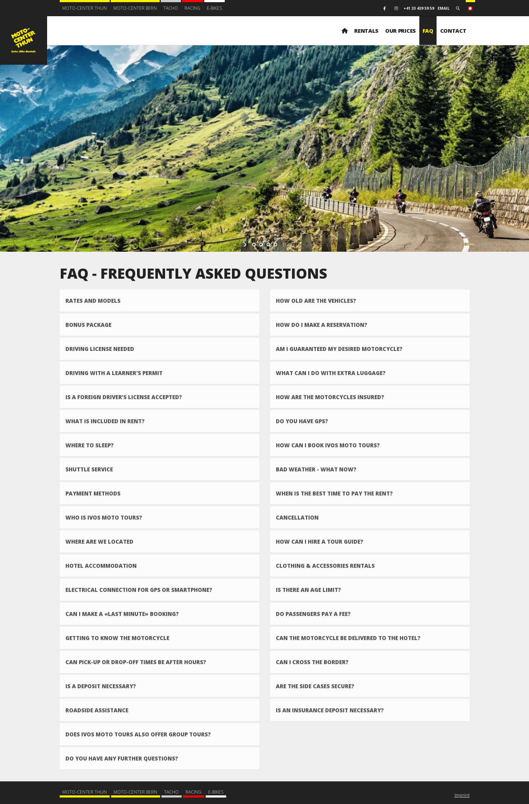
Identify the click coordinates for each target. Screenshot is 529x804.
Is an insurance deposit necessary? (330, 710)
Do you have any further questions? (121, 758)
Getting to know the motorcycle (117, 637)
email (444, 8)
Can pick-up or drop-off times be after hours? (135, 662)
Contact (453, 30)
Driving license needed (99, 348)
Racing (192, 8)
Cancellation (297, 517)
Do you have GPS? (302, 421)
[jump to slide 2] (261, 244)
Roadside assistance (96, 710)
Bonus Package (88, 324)
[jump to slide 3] (268, 244)
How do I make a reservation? (321, 324)
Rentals (366, 30)
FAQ (428, 30)
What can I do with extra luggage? (331, 372)
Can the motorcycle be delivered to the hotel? (348, 637)
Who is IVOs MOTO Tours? (103, 517)
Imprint (462, 795)
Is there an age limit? (308, 589)
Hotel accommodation (101, 565)
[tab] (159, 300)
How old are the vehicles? (316, 300)
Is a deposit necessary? (100, 686)
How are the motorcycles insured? (330, 397)
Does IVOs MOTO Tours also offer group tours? (138, 734)
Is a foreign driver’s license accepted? (123, 397)
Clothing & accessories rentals (325, 565)
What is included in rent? (105, 421)
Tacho (170, 8)
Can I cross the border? (312, 662)
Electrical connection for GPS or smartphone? (138, 589)
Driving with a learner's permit (114, 372)
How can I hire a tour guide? (319, 541)
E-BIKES (214, 8)
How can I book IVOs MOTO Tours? (328, 445)
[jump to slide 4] (275, 244)
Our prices (400, 30)
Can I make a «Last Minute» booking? (122, 613)
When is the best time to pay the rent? (334, 493)
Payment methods (92, 493)
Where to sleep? (89, 445)
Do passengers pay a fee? (313, 613)
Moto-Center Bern (135, 8)
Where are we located (99, 541)
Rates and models (92, 300)
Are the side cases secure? (315, 686)
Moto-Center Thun (84, 8)
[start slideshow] (245, 244)
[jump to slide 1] (253, 244)
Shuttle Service (89, 469)
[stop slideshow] (283, 244)
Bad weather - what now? (316, 469)
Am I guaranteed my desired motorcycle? (339, 348)
